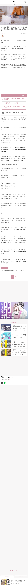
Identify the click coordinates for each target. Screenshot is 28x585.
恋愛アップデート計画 (5, 379)
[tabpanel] (14, 311)
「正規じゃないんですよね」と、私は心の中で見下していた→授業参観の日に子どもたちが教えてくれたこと (19, 344)
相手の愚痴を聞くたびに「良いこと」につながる (14, 107)
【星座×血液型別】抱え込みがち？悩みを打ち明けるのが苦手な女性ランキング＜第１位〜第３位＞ (19, 328)
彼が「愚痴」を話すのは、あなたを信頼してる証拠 (14, 99)
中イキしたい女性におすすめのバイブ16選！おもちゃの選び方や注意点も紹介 (19, 336)
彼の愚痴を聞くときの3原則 (11, 103)
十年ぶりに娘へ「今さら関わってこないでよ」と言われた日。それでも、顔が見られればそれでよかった (19, 352)
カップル (8, 4)
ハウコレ (2, 4)
